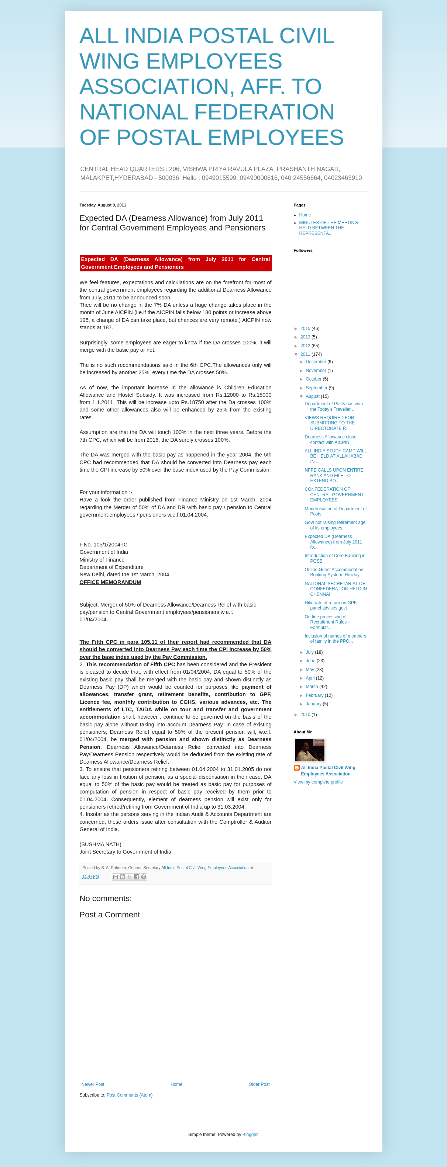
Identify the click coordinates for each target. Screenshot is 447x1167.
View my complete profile (318, 782)
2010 (306, 714)
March (312, 686)
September (317, 387)
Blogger (250, 1134)
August (313, 396)
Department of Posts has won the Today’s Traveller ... (333, 406)
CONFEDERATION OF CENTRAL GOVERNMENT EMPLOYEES (334, 495)
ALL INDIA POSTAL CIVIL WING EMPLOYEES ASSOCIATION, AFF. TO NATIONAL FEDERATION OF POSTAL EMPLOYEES (212, 86)
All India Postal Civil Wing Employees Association (328, 771)
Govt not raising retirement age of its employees (335, 525)
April (311, 678)
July (310, 652)
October (314, 379)
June (311, 660)
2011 (306, 354)
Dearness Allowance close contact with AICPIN (330, 439)
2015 (306, 328)
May (310, 669)
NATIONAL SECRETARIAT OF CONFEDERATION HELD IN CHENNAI (336, 589)
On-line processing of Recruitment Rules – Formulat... (327, 622)
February (315, 695)
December (316, 361)
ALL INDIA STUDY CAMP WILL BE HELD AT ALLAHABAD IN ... (336, 456)
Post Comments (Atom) (130, 1095)
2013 (306, 337)
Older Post (259, 1084)
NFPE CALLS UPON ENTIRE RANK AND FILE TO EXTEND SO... (334, 475)
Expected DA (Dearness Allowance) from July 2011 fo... (333, 542)
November (316, 370)
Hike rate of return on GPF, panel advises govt (331, 605)
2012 (306, 345)
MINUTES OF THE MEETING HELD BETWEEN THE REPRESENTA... (328, 228)
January (314, 703)
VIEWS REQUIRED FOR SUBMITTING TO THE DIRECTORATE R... (330, 423)
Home (176, 1084)
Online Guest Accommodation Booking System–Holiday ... (334, 572)
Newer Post (93, 1084)
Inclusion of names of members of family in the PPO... (335, 638)
